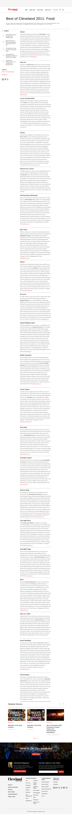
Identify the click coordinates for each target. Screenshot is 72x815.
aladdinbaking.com (45, 319)
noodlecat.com (29, 291)
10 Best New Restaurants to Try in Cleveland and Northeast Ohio (10, 63)
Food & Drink (40, 9)
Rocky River (35, 795)
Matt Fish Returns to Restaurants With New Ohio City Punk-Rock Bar (11, 43)
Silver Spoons (44, 794)
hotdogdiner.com (25, 224)
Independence (29, 801)
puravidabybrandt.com (24, 669)
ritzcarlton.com (23, 127)
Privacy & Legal (11, 797)
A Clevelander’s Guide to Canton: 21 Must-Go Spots (11, 50)
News (26, 9)
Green (27, 799)
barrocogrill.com (36, 165)
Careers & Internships (13, 788)
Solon (34, 798)
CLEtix (43, 796)
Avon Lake (28, 783)
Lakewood (35, 781)
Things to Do (32, 9)
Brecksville (28, 788)
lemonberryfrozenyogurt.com (26, 422)
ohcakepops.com (45, 635)
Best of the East (45, 785)
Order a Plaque (11, 792)
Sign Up (61, 772)
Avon (27, 781)
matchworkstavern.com (25, 454)
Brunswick (28, 793)
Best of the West (45, 787)
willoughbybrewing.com (25, 258)
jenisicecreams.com (24, 485)
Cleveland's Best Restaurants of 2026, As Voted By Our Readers (11, 56)
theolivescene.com (23, 95)
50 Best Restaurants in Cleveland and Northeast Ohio (11, 37)
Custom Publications (12, 795)
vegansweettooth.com (27, 351)
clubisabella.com (33, 57)
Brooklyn (27, 790)
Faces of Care (45, 792)
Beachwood (28, 786)
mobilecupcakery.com (36, 384)
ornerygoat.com (29, 576)
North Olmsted (36, 791)
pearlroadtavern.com (40, 517)
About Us (10, 785)
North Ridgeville (36, 793)
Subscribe (55, 9)
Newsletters (55, 785)
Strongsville (35, 800)
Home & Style (48, 9)
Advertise (10, 790)
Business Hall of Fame (46, 789)
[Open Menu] (63, 10)
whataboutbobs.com (24, 610)
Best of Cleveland (45, 782)
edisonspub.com (29, 545)
